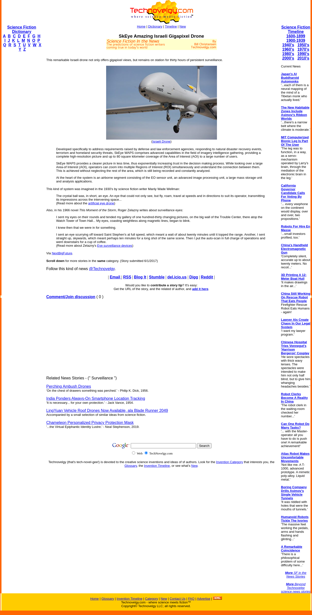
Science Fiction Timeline (295, 29)
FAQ (191, 598)
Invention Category (229, 462)
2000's (288, 58)
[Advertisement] (21, 129)
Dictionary (155, 26)
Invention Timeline (157, 466)
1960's (288, 49)
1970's (303, 49)
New (183, 26)
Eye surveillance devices (114, 245)
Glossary (131, 466)
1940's (288, 45)
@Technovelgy (102, 269)
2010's (303, 58)
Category (151, 598)
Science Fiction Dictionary (21, 29)
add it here (200, 289)
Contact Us (177, 598)
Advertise (203, 598)
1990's (303, 54)
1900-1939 (295, 40)
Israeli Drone (161, 141)
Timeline (171, 26)
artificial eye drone (101, 203)
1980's (288, 54)
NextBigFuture (62, 253)
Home (141, 26)
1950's (303, 45)
